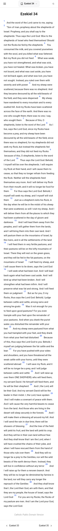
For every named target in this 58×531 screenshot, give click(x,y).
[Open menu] (4, 4)
